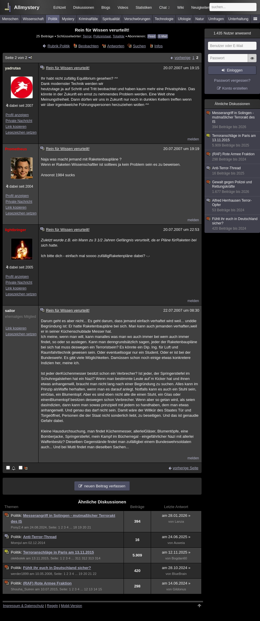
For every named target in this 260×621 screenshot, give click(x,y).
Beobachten (88, 46)
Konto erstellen (235, 88)
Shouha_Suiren (22, 589)
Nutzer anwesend (232, 33)
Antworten (115, 46)
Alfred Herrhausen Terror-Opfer (232, 205)
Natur (199, 19)
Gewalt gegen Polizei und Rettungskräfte (232, 187)
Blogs (105, 8)
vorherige (182, 57)
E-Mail (163, 36)
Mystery (68, 19)
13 (91, 589)
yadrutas (13, 68)
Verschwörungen (137, 19)
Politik (53, 19)
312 (84, 558)
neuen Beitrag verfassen (104, 486)
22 (94, 573)
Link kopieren (16, 127)
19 (80, 527)
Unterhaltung (238, 19)
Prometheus (16, 149)
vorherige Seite (185, 468)
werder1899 (20, 573)
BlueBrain (179, 573)
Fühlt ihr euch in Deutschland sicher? (57, 568)
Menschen (10, 19)
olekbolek (18, 558)
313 (91, 558)
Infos (159, 46)
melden (193, 139)
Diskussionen (83, 8)
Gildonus (179, 589)
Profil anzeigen (17, 115)
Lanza (179, 521)
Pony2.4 (17, 527)
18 (75, 527)
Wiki (180, 8)
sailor (10, 310)
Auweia (179, 543)
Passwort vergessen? (232, 80)
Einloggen (234, 70)
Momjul (16, 543)
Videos (123, 8)
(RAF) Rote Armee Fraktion (47, 583)
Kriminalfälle (88, 19)
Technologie (164, 19)
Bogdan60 (179, 558)
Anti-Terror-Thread (40, 537)
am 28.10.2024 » (176, 568)
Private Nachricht (19, 121)
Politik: (17, 515)
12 (86, 589)
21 (89, 527)
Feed (151, 36)
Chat (164, 8)
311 (78, 558)
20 (84, 527)
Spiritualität (110, 19)
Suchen (139, 46)
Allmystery (26, 7)
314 (97, 558)
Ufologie (184, 19)
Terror (87, 36)
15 (100, 589)
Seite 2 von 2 (19, 57)
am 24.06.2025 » (176, 537)
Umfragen (216, 19)
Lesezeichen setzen (21, 132)
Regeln (52, 606)
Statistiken (144, 8)
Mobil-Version (71, 606)
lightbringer (15, 230)
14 (95, 589)
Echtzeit (59, 8)
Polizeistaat (102, 36)
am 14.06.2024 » (176, 583)
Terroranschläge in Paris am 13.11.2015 (58, 552)
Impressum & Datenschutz (23, 606)
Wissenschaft (33, 19)
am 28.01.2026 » (176, 515)
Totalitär (119, 36)
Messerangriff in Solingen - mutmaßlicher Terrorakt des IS (232, 120)
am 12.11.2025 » (176, 552)
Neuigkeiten (200, 8)
